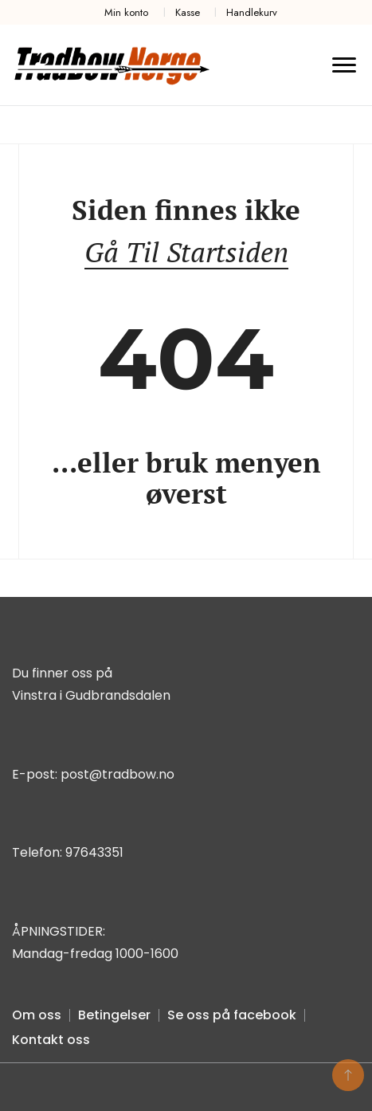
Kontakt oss (51, 1040)
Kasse (187, 12)
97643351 (94, 852)
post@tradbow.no (117, 774)
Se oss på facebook (231, 1015)
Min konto (126, 12)
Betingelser (114, 1015)
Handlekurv (251, 12)
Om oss (36, 1015)
